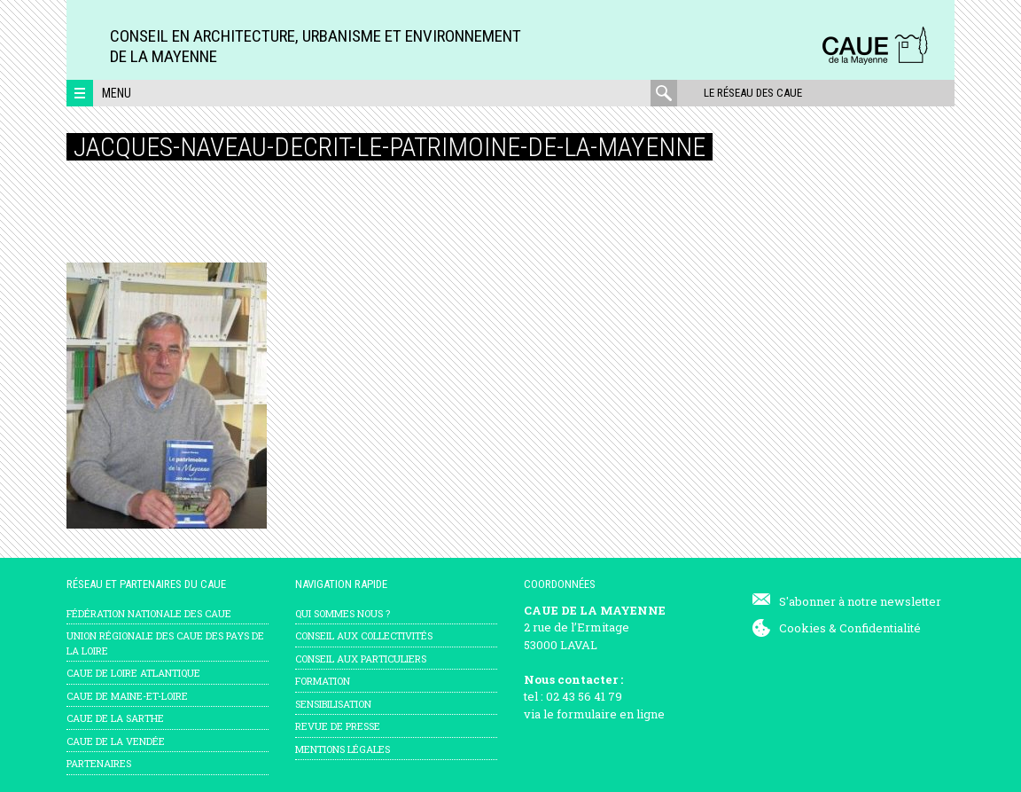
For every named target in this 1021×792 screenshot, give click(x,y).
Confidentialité (880, 628)
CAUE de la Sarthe (115, 718)
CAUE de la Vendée (115, 741)
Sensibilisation (333, 703)
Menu (116, 93)
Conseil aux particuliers (360, 658)
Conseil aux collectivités (364, 635)
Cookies (802, 628)
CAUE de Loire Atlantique (133, 672)
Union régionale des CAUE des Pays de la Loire (165, 643)
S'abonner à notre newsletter (860, 601)
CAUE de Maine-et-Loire (127, 695)
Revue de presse (337, 726)
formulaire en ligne (611, 714)
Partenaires (98, 763)
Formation (322, 680)
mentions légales (342, 749)
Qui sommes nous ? (342, 613)
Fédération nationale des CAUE (148, 613)
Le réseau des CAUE (753, 92)
